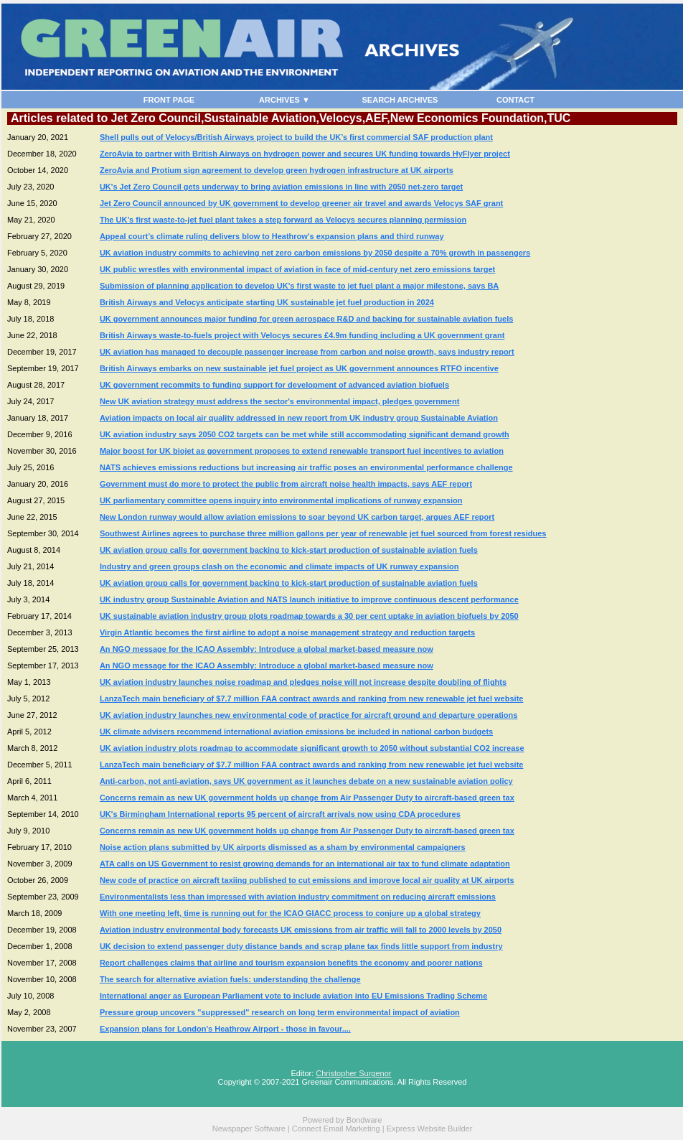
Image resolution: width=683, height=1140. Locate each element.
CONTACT (515, 99)
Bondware (364, 1120)
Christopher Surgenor (353, 1073)
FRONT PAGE (168, 99)
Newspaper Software (249, 1128)
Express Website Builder (430, 1128)
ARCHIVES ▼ (284, 99)
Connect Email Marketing (336, 1128)
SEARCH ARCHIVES (400, 99)
